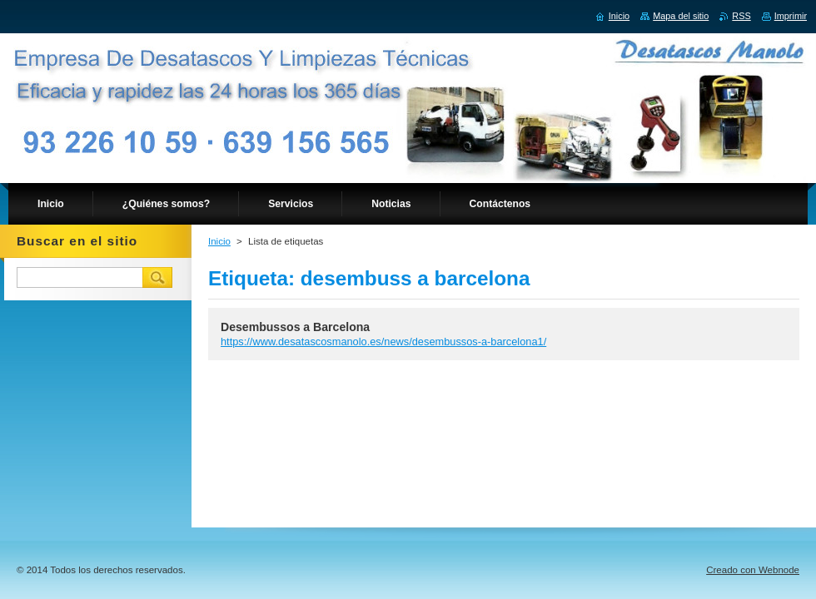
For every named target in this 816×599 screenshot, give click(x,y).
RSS (741, 16)
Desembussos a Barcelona (295, 327)
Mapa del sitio (681, 16)
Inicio (219, 241)
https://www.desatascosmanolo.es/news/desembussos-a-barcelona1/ (383, 341)
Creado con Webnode (752, 570)
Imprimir (790, 16)
